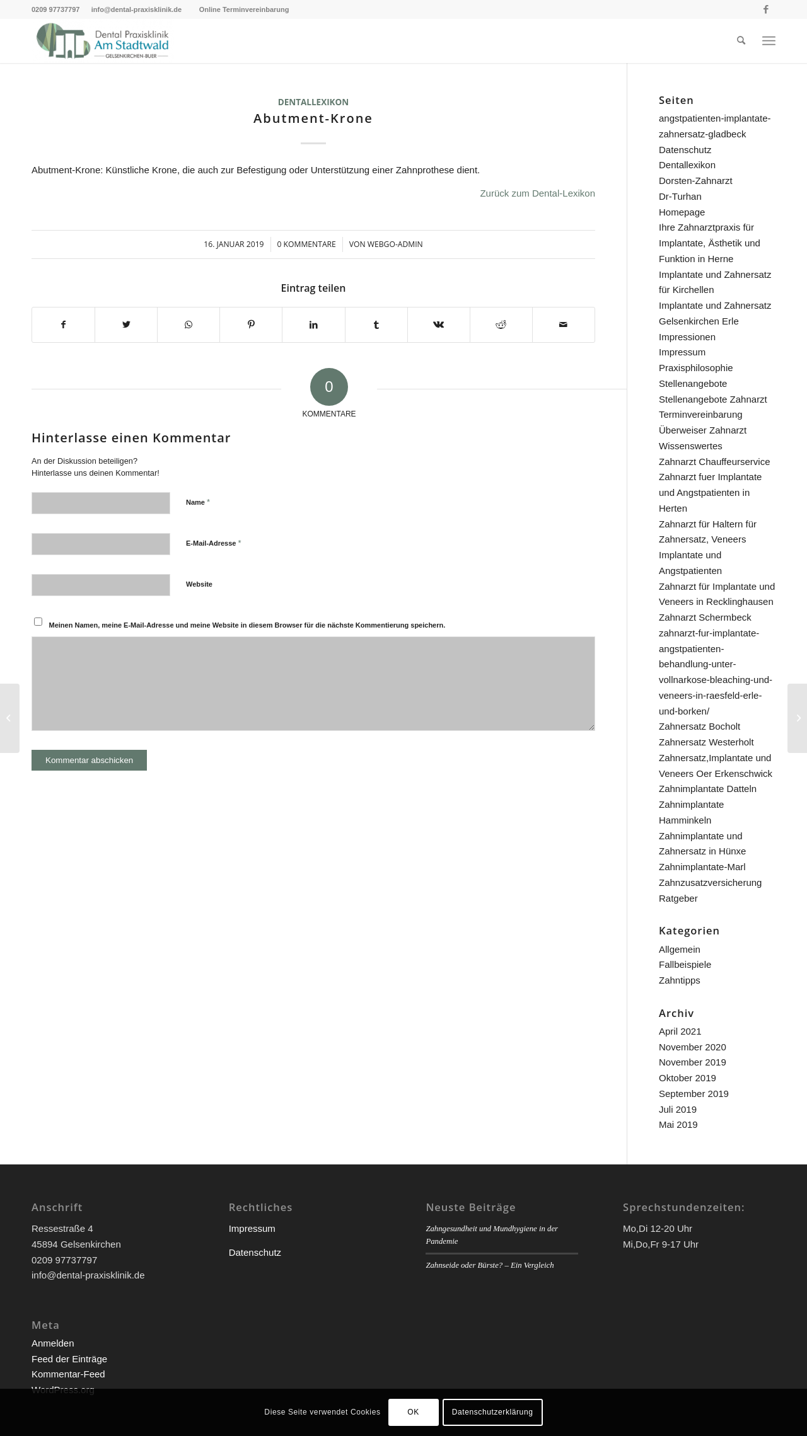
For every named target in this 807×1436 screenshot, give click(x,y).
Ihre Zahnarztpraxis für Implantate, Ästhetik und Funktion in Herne (709, 243)
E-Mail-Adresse (213, 543)
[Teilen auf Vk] (439, 324)
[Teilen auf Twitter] (126, 324)
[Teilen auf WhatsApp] (188, 324)
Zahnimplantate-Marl (702, 866)
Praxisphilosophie (696, 367)
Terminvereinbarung (701, 414)
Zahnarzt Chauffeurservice (714, 461)
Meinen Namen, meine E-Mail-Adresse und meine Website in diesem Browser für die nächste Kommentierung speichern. (247, 625)
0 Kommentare (306, 244)
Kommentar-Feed (68, 1374)
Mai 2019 (678, 1124)
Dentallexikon (313, 102)
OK (413, 1412)
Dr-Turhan (680, 196)
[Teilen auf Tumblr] (376, 324)
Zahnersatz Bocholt (699, 726)
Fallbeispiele (685, 964)
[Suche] (741, 41)
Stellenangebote (693, 383)
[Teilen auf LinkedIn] (313, 324)
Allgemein (679, 949)
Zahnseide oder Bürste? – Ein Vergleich (490, 1265)
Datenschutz (685, 149)
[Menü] (768, 41)
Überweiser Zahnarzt (702, 430)
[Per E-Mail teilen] (564, 324)
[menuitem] (741, 41)
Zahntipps (679, 980)
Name (198, 502)
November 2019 (692, 1062)
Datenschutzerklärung (492, 1412)
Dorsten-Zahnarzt (696, 180)
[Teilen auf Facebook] (63, 324)
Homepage (682, 212)
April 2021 (680, 1031)
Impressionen (687, 336)
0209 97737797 (57, 9)
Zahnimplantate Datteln (708, 788)
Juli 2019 (678, 1109)
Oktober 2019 (687, 1077)
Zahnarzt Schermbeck (705, 617)
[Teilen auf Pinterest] (251, 324)
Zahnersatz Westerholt (706, 742)
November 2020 (692, 1047)
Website (199, 584)
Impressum (682, 352)
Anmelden (53, 1343)
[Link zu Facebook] (766, 9)
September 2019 (694, 1093)
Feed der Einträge (69, 1358)
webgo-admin (395, 244)
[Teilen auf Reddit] (501, 324)
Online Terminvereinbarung (244, 9)
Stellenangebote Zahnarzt (713, 399)
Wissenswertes (691, 445)
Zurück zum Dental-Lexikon (537, 193)
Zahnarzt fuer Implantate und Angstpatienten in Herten (710, 492)
